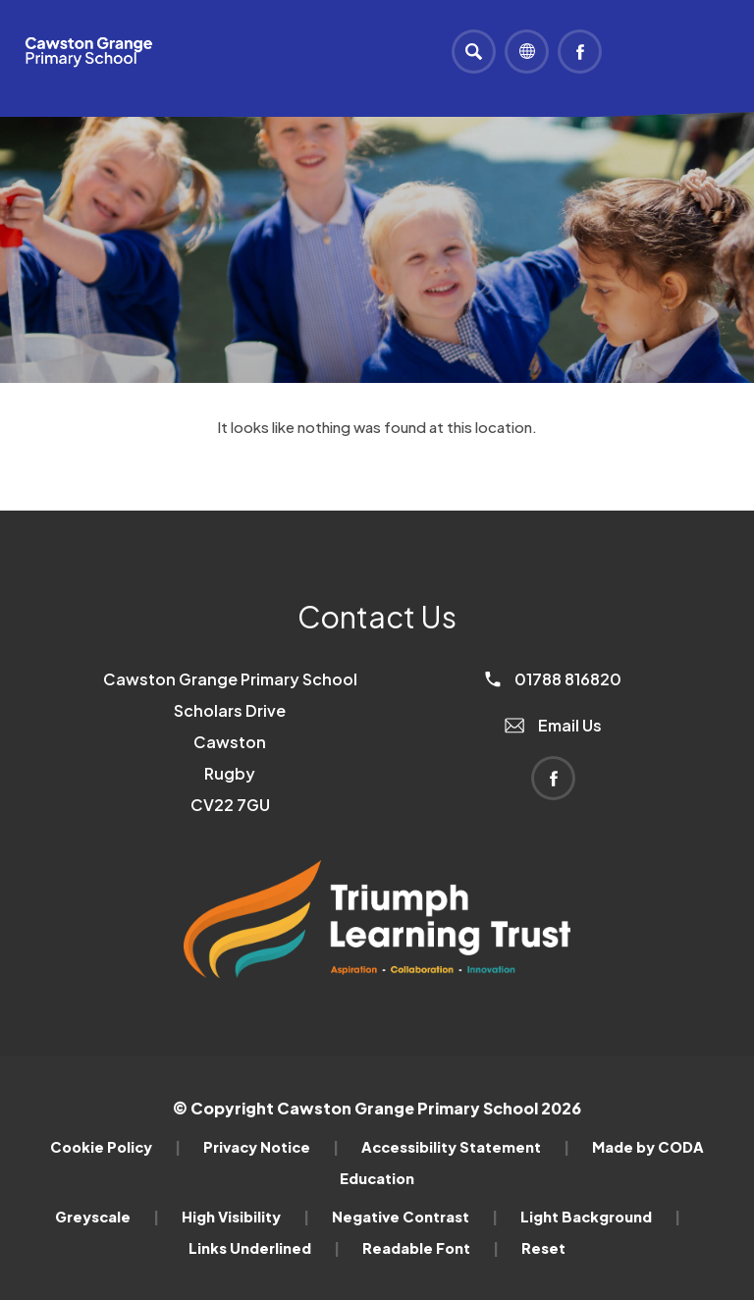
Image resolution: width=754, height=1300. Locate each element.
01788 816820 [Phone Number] (553, 679)
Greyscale (107, 1216)
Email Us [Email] (553, 725)
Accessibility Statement (465, 1147)
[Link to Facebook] (580, 51)
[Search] (474, 51)
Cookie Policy (115, 1147)
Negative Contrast (415, 1216)
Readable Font (430, 1248)
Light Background (600, 1216)
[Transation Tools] (527, 51)
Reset (543, 1248)
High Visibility (245, 1216)
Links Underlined (264, 1248)
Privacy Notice (271, 1147)
